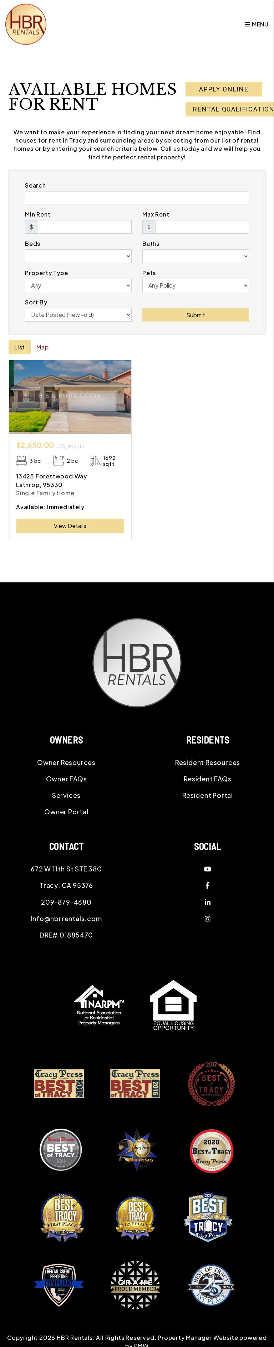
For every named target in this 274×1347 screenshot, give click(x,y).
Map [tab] (42, 347)
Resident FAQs (207, 779)
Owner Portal (66, 811)
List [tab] (19, 347)
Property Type (46, 273)
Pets (149, 273)
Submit (195, 315)
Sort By (36, 302)
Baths (150, 243)
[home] (25, 23)
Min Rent (37, 214)
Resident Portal (207, 795)
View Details (70, 526)
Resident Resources (207, 762)
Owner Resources (66, 762)
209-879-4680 (66, 902)
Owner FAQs (66, 779)
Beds (32, 243)
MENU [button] (257, 24)
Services (66, 795)
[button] (208, 869)
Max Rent (155, 214)
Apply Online (224, 89)
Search (35, 185)
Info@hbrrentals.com (66, 918)
